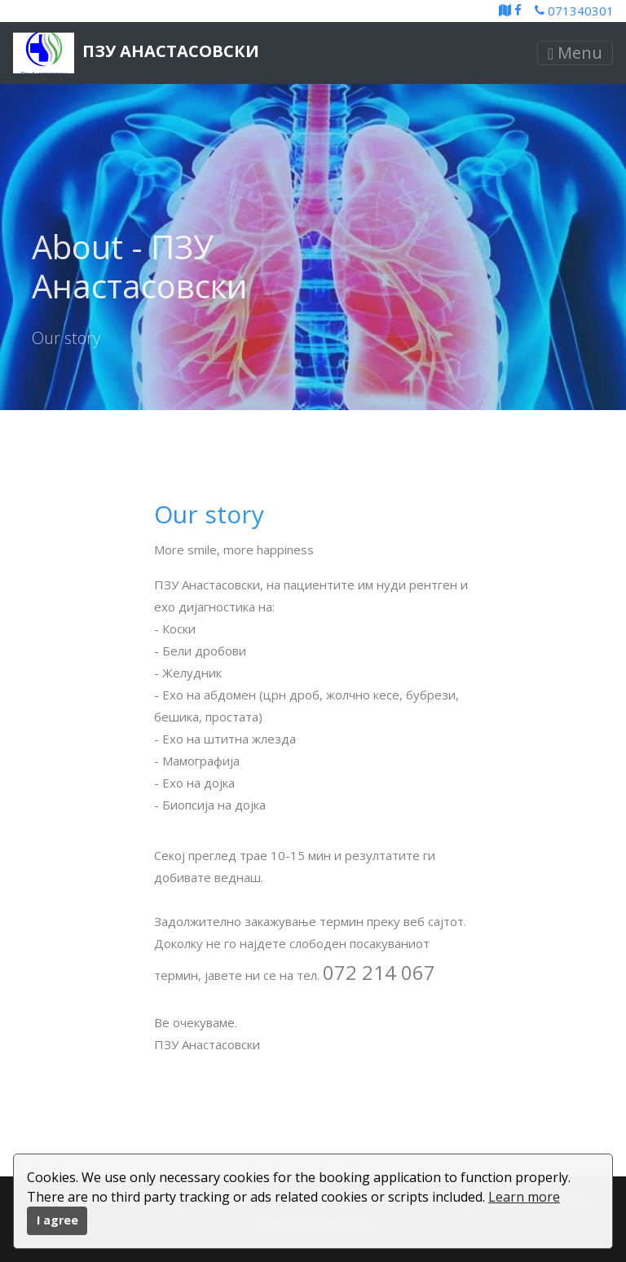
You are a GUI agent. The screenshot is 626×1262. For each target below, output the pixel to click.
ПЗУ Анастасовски (136, 53)
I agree (57, 1220)
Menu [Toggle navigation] (575, 53)
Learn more (524, 1197)
